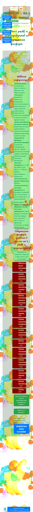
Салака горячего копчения (21, 276)
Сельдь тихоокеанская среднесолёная (24, 351)
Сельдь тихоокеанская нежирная (24, 362)
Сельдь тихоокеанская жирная (24, 373)
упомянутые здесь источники (21, 429)
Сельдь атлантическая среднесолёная (24, 332)
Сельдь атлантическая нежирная (24, 321)
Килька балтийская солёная (22, 287)
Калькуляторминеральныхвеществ (7, 39)
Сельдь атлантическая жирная (24, 311)
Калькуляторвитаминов (6, 32)
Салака (21, 390)
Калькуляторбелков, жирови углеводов (7, 25)
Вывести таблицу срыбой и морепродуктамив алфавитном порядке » (21, 401)
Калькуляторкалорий (6, 17)
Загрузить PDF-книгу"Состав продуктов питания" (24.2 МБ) (19, 509)
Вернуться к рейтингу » (21, 412)
